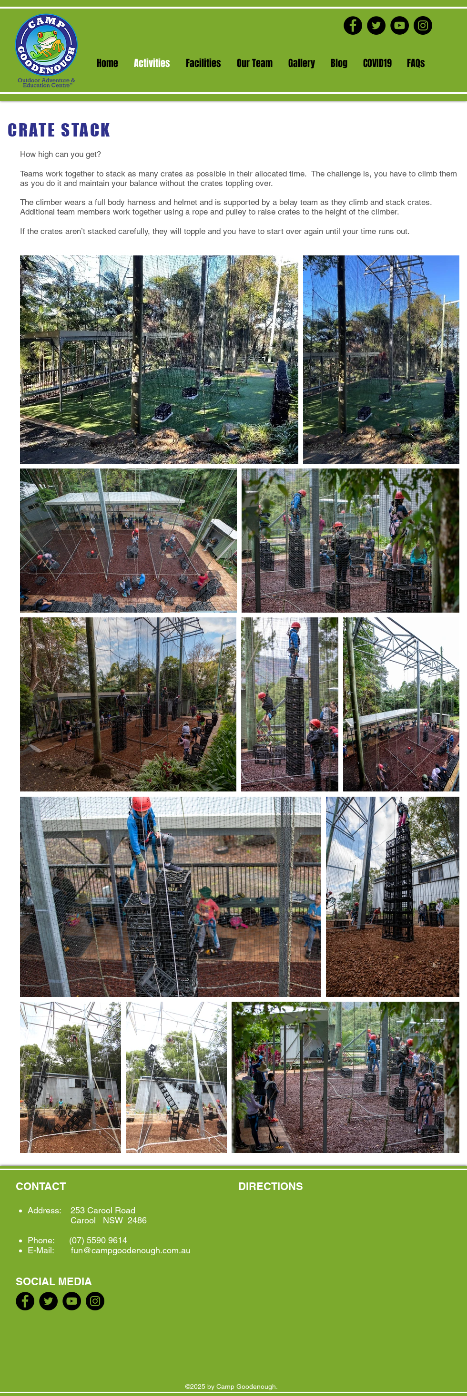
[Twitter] (376, 25)
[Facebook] (353, 25)
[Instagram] (423, 25)
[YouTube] (399, 25)
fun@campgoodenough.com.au (131, 1250)
